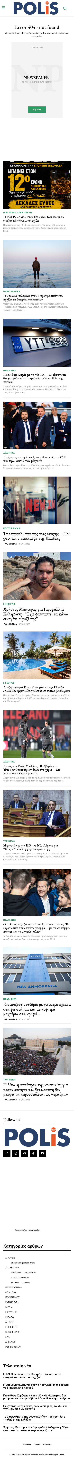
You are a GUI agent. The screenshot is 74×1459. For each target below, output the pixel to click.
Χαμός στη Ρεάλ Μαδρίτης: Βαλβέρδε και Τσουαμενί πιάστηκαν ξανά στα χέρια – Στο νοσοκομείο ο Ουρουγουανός (31, 769)
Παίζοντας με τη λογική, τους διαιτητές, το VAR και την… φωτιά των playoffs (34, 459)
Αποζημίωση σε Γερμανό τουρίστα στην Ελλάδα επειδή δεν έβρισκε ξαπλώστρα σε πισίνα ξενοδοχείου (36, 689)
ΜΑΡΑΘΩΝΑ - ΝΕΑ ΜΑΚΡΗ (17, 213)
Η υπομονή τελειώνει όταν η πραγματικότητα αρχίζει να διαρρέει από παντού (33, 297)
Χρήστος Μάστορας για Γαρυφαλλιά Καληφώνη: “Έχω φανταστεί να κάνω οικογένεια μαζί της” (35, 613)
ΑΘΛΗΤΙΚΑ (9, 453)
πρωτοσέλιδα (22, 1230)
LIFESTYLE (9, 604)
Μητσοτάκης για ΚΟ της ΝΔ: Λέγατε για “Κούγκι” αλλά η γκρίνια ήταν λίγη (30, 847)
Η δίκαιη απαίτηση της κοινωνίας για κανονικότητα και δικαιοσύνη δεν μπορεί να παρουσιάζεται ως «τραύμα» (35, 1089)
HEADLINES (9, 370)
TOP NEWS (9, 841)
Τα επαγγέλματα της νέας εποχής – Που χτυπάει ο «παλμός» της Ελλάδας (37, 536)
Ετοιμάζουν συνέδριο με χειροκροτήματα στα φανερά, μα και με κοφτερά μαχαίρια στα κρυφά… (37, 1009)
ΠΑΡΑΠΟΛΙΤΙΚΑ (11, 291)
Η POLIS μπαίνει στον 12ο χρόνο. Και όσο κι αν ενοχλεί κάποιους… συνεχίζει (33, 219)
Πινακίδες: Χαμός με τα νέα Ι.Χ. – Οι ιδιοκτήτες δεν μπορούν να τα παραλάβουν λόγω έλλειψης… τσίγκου (34, 378)
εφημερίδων (35, 1230)
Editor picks (11, 528)
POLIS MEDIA (10, 544)
